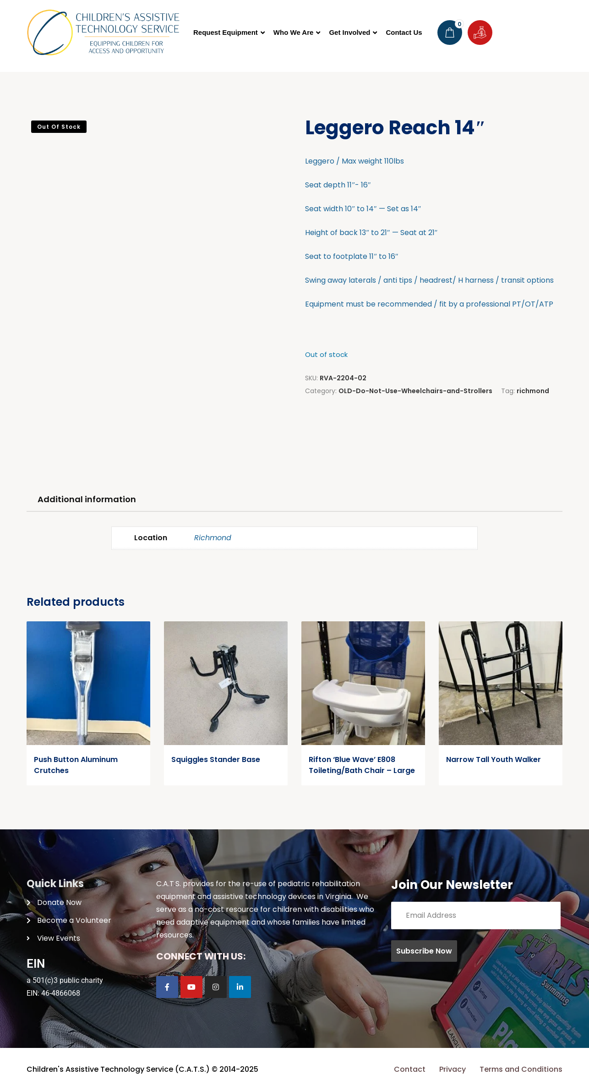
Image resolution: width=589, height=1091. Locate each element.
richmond (533, 390)
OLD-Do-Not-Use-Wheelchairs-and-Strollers (415, 390)
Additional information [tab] (87, 499)
